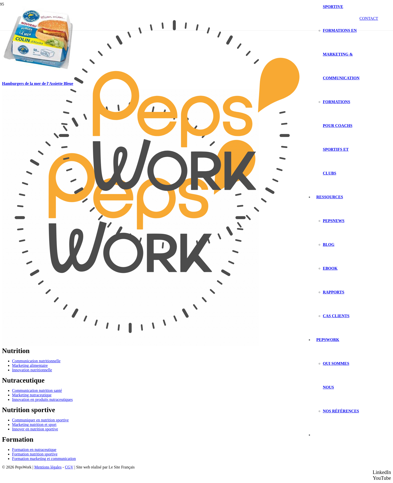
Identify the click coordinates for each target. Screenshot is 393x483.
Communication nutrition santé (37, 390)
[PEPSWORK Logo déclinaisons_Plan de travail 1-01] (174, 262)
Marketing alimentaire (30, 365)
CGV (69, 467)
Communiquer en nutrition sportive (40, 420)
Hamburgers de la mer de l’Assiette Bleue (37, 83)
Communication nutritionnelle (36, 361)
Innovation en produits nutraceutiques (42, 399)
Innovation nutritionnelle (32, 370)
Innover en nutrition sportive (35, 429)
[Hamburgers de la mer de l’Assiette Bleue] (39, 76)
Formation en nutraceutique (34, 449)
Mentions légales (48, 467)
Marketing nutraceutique (32, 395)
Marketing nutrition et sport (34, 424)
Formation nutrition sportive (34, 454)
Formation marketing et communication (44, 458)
